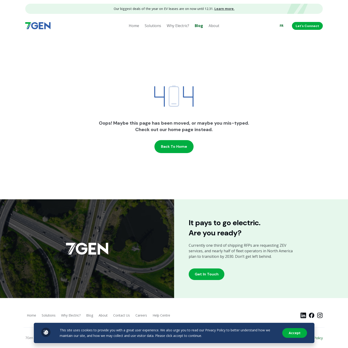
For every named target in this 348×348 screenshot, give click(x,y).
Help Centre (161, 315)
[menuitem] (281, 25)
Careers (141, 315)
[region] (174, 333)
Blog (199, 25)
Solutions (153, 25)
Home (134, 25)
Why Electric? (178, 25)
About (214, 25)
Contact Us (121, 315)
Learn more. (224, 8)
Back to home (174, 146)
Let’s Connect (307, 26)
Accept (295, 333)
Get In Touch (207, 274)
